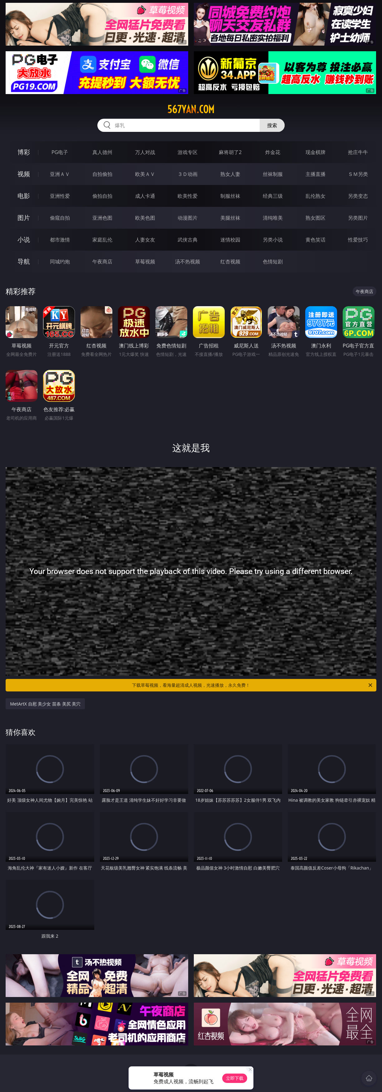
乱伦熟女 (316, 195)
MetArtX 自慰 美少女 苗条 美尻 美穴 (45, 704)
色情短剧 (273, 261)
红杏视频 (230, 261)
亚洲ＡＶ (60, 174)
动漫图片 (188, 217)
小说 (23, 239)
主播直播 (316, 174)
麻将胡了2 (230, 152)
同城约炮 (60, 261)
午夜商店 (102, 261)
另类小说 (273, 239)
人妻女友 (145, 239)
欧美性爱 (188, 195)
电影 (23, 196)
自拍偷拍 (102, 174)
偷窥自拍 (60, 217)
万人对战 (145, 152)
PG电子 (59, 152)
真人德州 (102, 152)
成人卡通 (145, 195)
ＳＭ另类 (358, 174)
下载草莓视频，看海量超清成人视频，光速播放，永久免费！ (252, 685)
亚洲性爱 (60, 195)
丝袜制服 (273, 174)
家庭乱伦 (102, 239)
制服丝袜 (230, 195)
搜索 (272, 125)
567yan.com (190, 109)
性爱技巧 (358, 239)
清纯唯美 (273, 217)
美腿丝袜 (230, 217)
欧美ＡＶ (145, 174)
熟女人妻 (230, 174)
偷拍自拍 (102, 195)
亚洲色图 (102, 217)
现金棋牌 (316, 152)
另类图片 (358, 217)
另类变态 (358, 195)
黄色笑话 (316, 239)
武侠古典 (188, 239)
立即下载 (234, 1078)
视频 (23, 174)
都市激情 (60, 239)
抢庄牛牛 (358, 152)
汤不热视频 (187, 261)
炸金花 (272, 152)
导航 (23, 261)
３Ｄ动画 (188, 174)
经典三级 (273, 195)
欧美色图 (145, 217)
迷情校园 (230, 239)
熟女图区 (316, 217)
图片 (23, 217)
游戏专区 (188, 152)
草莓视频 (145, 261)
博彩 (23, 152)
